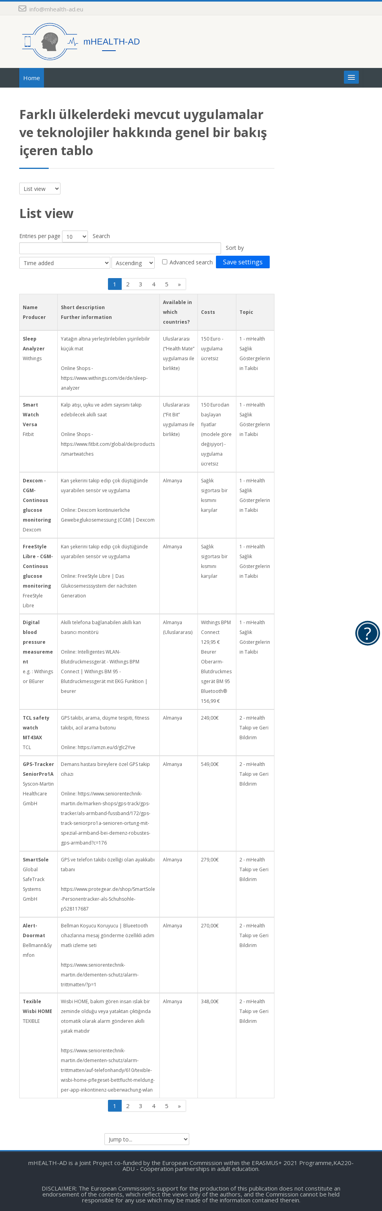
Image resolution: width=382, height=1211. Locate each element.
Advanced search (191, 262)
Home (31, 78)
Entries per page (39, 236)
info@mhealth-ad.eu (56, 9)
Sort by (235, 247)
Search (101, 236)
